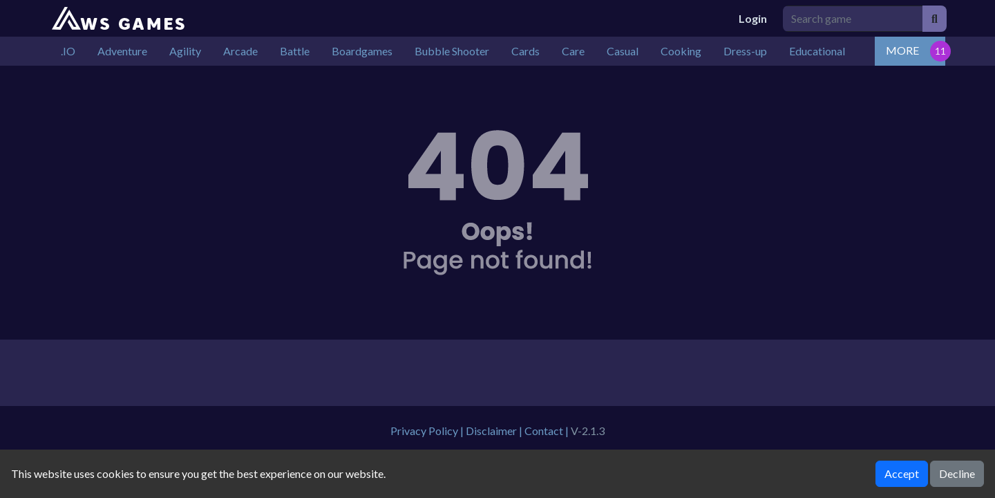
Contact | (547, 430)
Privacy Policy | (428, 430)
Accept (901, 473)
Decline (957, 473)
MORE (902, 50)
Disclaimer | (495, 430)
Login (753, 18)
